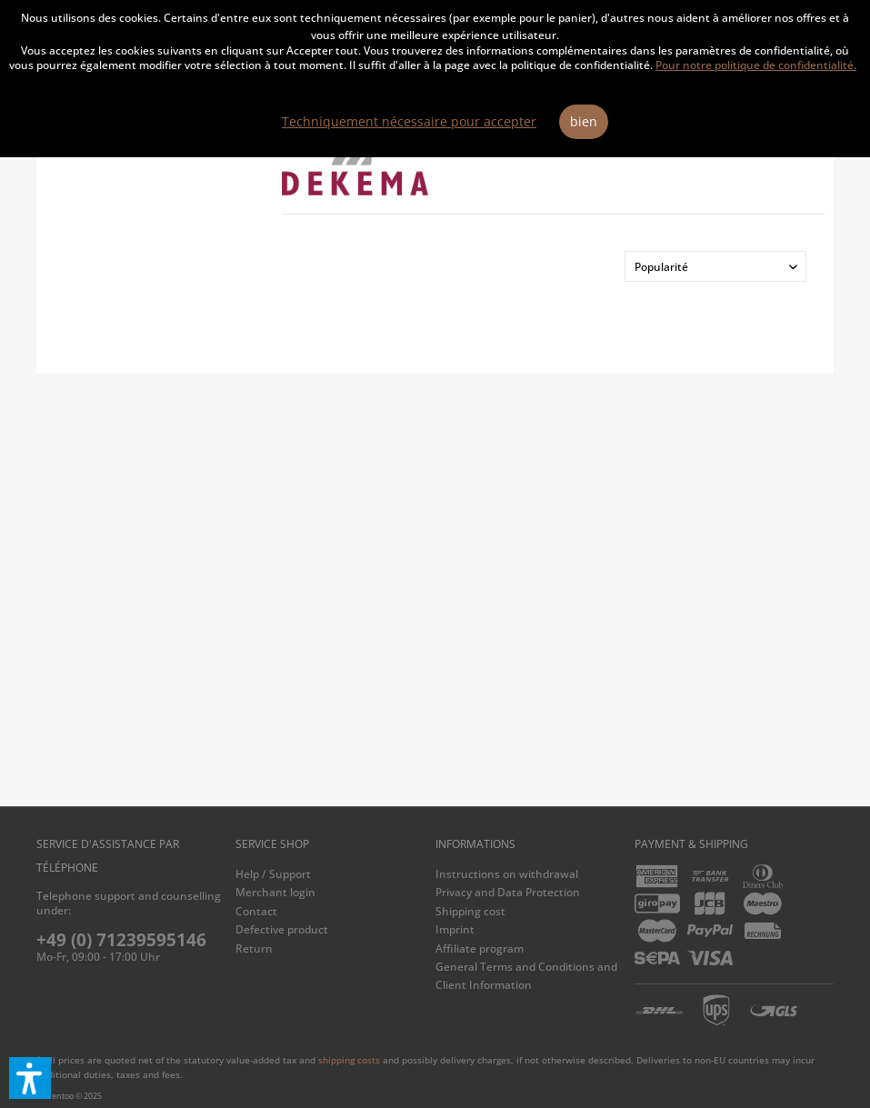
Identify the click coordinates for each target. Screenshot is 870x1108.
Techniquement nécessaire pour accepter (409, 121)
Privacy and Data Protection (507, 892)
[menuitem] (330, 874)
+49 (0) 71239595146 (121, 940)
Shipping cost (470, 911)
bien (583, 121)
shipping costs (349, 1059)
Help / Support (273, 874)
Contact (256, 911)
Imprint (455, 929)
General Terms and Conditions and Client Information (526, 976)
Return (254, 948)
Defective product (281, 929)
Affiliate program (479, 948)
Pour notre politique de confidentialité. (755, 65)
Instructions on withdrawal (506, 874)
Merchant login (275, 892)
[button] (30, 1078)
